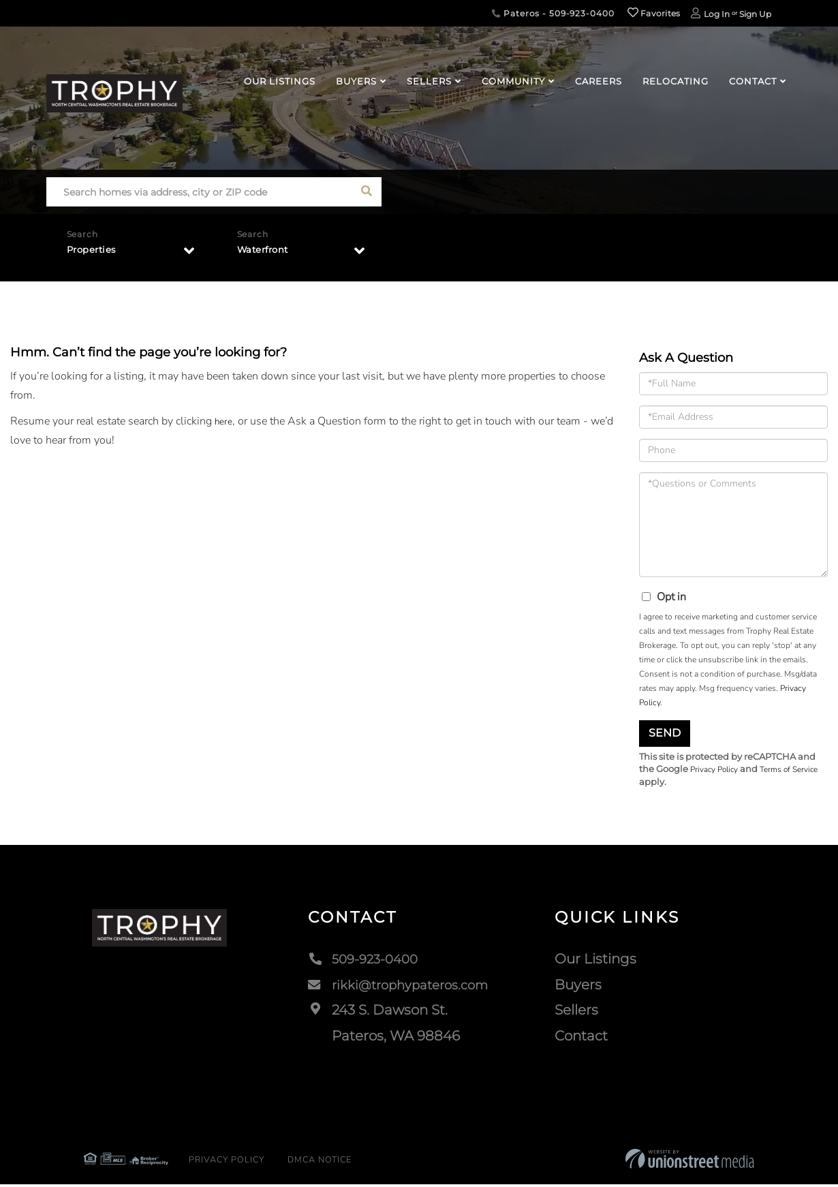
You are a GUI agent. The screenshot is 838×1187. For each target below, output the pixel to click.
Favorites (654, 13)
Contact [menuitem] (753, 81)
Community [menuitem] (513, 81)
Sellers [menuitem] (429, 81)
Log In (717, 14)
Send (665, 732)
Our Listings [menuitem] (279, 81)
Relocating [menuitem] (675, 81)
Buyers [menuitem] (356, 81)
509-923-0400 (361, 961)
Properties (97, 253)
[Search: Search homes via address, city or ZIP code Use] (199, 191)
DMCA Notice (295, 1163)
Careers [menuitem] (598, 81)
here (225, 421)
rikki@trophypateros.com (400, 987)
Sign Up (755, 14)
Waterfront (268, 253)
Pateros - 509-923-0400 (553, 13)
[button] (367, 191)
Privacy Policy (717, 770)
